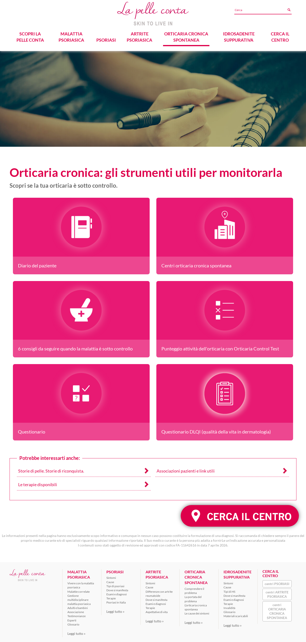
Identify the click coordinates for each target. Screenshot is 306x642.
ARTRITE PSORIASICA (139, 35)
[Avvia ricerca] (289, 10)
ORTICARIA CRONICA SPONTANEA (186, 35)
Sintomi (111, 576)
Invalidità (229, 606)
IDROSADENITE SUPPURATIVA (239, 35)
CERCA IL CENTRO (280, 35)
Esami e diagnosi (116, 592)
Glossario (73, 622)
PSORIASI (106, 38)
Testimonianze (76, 614)
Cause (110, 580)
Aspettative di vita (157, 610)
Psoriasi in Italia (116, 601)
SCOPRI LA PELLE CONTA (30, 35)
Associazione (75, 610)
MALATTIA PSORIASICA (71, 35)
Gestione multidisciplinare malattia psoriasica (79, 598)
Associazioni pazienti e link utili (186, 469)
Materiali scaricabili (236, 614)
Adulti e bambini (77, 606)
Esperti (71, 618)
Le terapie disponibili (37, 482)
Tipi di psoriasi (115, 584)
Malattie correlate (78, 589)
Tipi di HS (229, 589)
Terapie (111, 596)
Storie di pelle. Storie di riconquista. (51, 469)
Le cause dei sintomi (197, 611)
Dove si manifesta (117, 588)
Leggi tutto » (76, 632)
